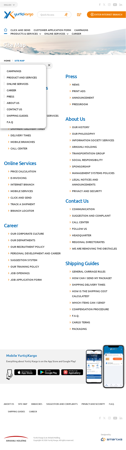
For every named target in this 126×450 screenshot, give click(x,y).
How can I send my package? (92, 277)
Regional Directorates (88, 241)
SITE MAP (19, 60)
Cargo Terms (81, 321)
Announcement (83, 97)
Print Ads (78, 90)
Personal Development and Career (35, 252)
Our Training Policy (24, 265)
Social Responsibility (87, 159)
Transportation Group (88, 152)
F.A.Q (10, 121)
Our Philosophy (83, 133)
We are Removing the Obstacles (94, 247)
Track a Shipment (22, 203)
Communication (83, 208)
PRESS (10, 96)
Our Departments (22, 239)
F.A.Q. (75, 315)
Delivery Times (20, 134)
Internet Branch (22, 184)
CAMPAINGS (14, 70)
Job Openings (20, 272)
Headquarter (81, 234)
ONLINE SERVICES (54, 32)
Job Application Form (26, 279)
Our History (80, 126)
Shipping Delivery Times (88, 284)
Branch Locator (22, 210)
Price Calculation (23, 170)
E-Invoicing (18, 177)
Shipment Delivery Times (27, 128)
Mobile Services (21, 190)
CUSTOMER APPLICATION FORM (52, 29)
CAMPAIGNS (81, 29)
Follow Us (79, 228)
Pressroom (80, 103)
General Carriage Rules (88, 270)
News (75, 83)
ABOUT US (13, 102)
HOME (7, 60)
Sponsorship (81, 165)
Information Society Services (93, 139)
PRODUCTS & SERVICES (24, 32)
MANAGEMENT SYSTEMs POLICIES (93, 172)
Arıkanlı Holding (84, 146)
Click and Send (20, 29)
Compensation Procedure (90, 308)
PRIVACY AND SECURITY (87, 190)
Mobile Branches (22, 141)
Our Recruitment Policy (27, 246)
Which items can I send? (88, 302)
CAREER (76, 32)
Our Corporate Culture (27, 233)
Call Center (18, 147)
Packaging (79, 328)
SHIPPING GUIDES (17, 115)
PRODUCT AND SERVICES (22, 76)
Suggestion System (23, 259)
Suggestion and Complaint (91, 215)
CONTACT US (14, 108)
